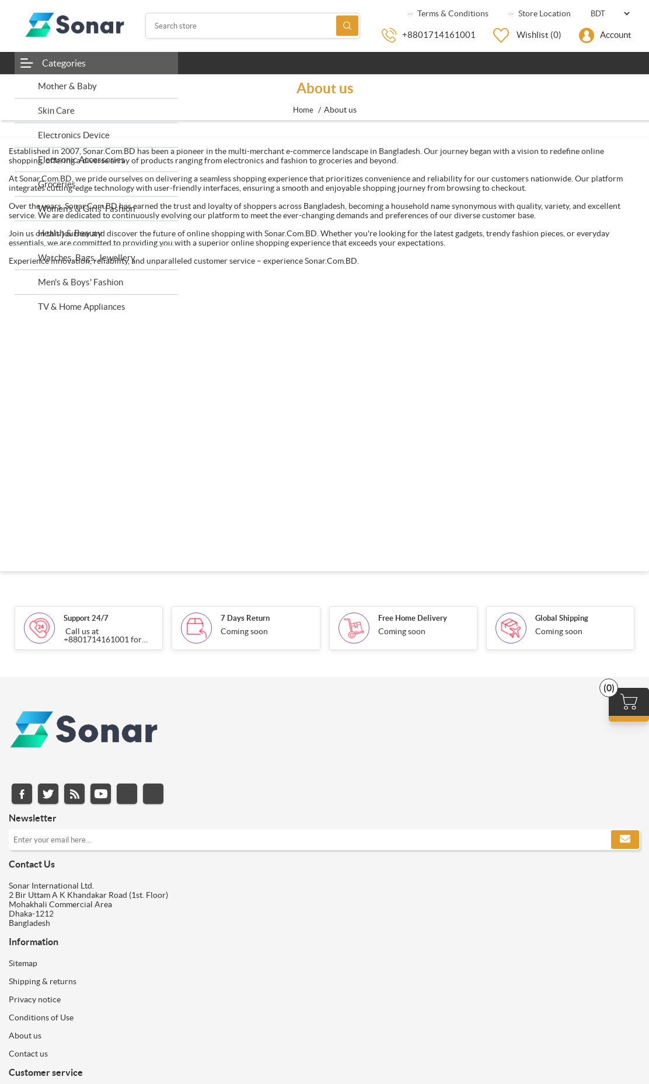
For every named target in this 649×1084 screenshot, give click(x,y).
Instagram (127, 794)
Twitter (48, 794)
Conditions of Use (41, 1017)
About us (25, 1035)
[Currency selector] (609, 14)
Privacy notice (35, 999)
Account (615, 35)
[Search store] (252, 26)
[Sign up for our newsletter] (324, 839)
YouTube (100, 794)
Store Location (538, 13)
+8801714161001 (439, 35)
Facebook (22, 794)
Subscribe (625, 839)
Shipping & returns (42, 981)
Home (303, 110)
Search (347, 26)
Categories (64, 63)
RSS (74, 794)
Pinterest (153, 794)
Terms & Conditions (447, 13)
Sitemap (23, 963)
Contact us (28, 1053)
